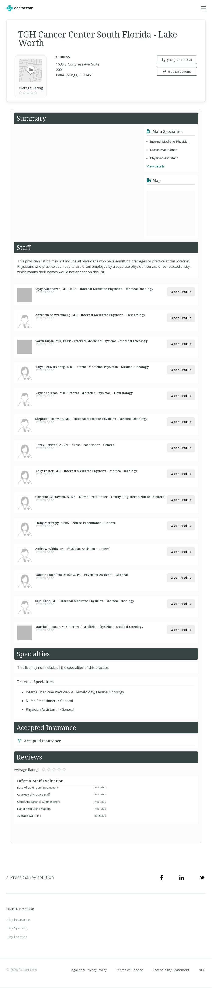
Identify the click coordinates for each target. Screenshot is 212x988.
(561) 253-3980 (177, 60)
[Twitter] (202, 877)
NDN (202, 970)
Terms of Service (129, 970)
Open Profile (181, 292)
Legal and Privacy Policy (88, 970)
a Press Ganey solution (30, 877)
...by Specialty (17, 928)
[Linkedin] (181, 877)
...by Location (17, 937)
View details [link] (155, 166)
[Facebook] (161, 877)
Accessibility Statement (171, 970)
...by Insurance (18, 920)
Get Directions (177, 72)
